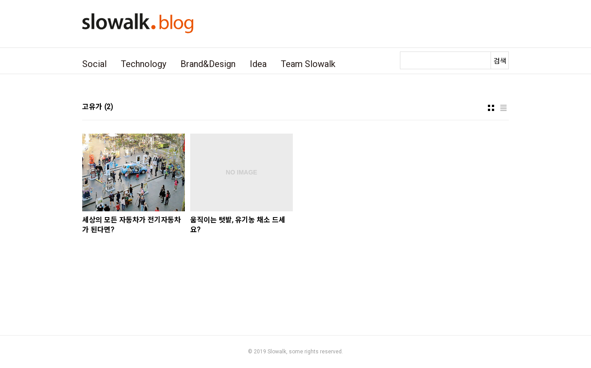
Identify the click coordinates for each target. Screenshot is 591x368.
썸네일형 (491, 108)
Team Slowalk (308, 64)
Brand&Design (208, 64)
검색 (500, 61)
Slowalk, (278, 351)
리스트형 (503, 108)
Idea (258, 64)
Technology (143, 64)
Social (94, 64)
